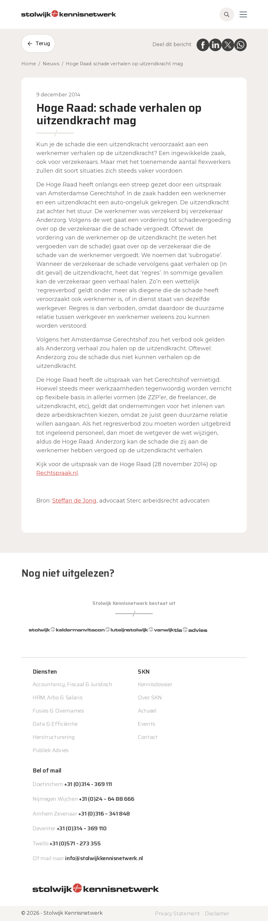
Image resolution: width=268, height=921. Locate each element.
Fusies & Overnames (58, 710)
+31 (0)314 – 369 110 (82, 828)
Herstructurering (54, 737)
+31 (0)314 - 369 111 (88, 784)
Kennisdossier (155, 684)
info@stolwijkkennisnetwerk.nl (104, 858)
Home (28, 64)
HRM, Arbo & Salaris (57, 697)
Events (146, 723)
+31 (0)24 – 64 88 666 (106, 798)
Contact (147, 737)
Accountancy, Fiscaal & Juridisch (72, 684)
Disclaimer (217, 914)
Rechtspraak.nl (57, 473)
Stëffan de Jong (74, 500)
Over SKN (150, 697)
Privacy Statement (177, 914)
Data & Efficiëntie (55, 723)
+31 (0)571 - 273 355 (74, 843)
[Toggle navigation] (243, 14)
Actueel (147, 710)
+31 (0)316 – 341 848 (104, 813)
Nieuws (51, 64)
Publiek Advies (51, 750)
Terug (42, 43)
